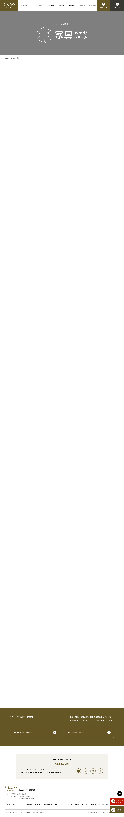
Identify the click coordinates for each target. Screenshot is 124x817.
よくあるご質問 (91, 5)
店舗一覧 (61, 5)
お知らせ (72, 5)
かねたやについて (27, 5)
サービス (41, 5)
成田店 (70, 804)
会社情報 (51, 5)
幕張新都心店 (48, 804)
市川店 (63, 804)
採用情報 (82, 5)
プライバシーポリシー (11, 812)
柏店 (56, 804)
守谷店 (77, 804)
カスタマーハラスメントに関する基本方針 (32, 812)
